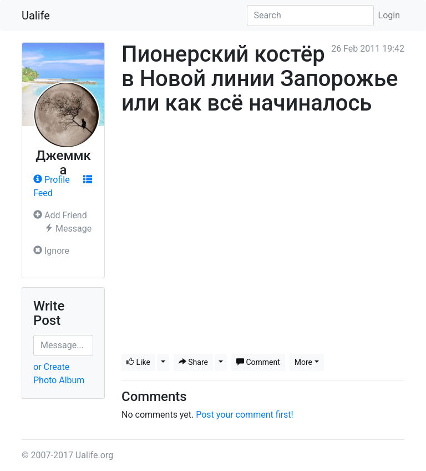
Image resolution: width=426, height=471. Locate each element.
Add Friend (60, 215)
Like (138, 362)
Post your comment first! (244, 414)
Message (68, 228)
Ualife (36, 15)
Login (389, 15)
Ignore (51, 250)
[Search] (310, 15)
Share (193, 362)
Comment (258, 362)
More (303, 362)
